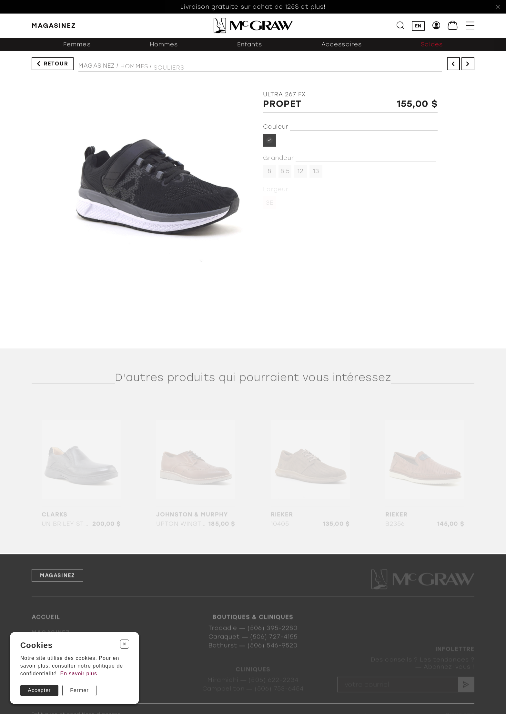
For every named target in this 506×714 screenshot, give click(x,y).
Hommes (164, 50)
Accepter (39, 690)
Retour (56, 67)
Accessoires (341, 50)
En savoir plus (78, 673)
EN (418, 26)
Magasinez (96, 70)
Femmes (77, 50)
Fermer (79, 690)
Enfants (249, 50)
